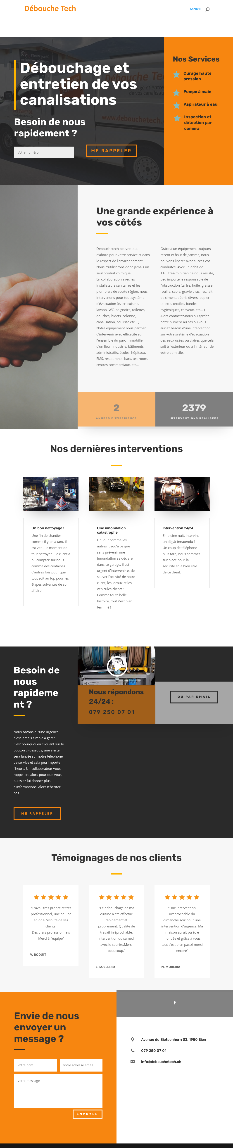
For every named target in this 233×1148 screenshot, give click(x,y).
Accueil (195, 9)
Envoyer (87, 1114)
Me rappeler (37, 813)
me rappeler (111, 150)
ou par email (194, 692)
